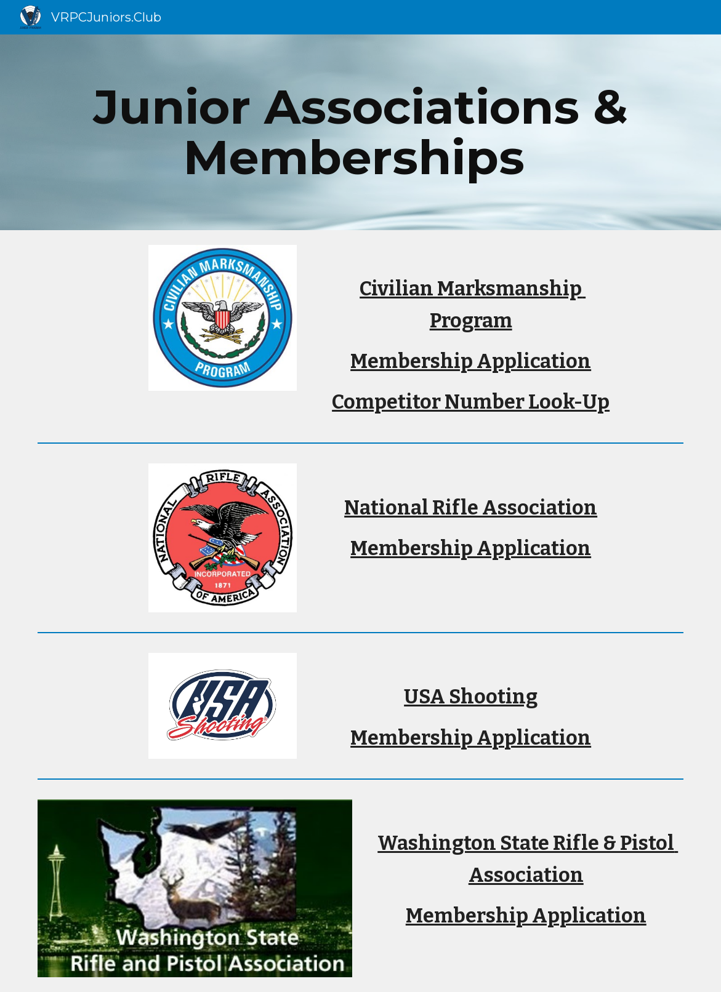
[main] (360, 132)
